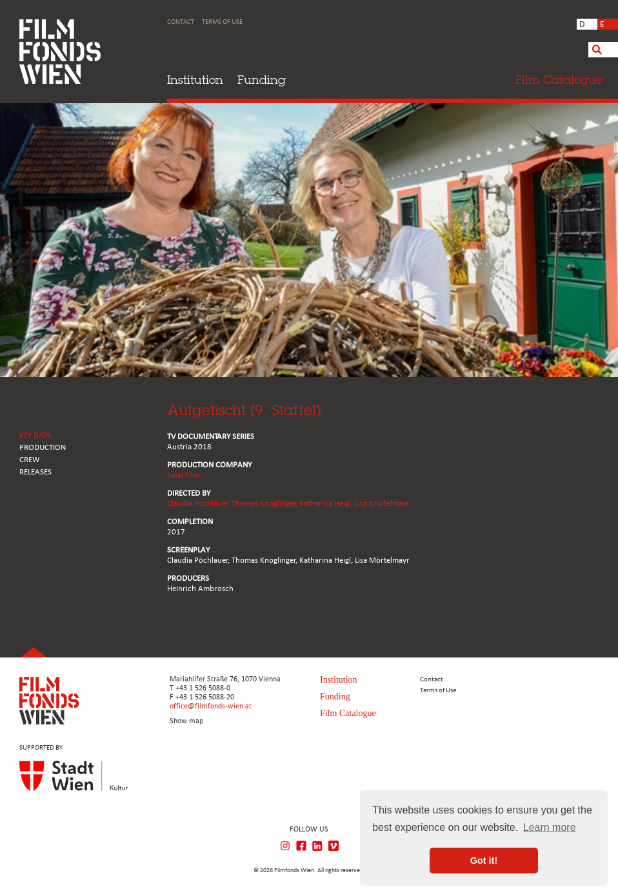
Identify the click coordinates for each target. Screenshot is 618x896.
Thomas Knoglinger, (265, 504)
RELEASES (35, 472)
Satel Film (183, 475)
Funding (261, 79)
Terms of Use (222, 22)
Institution (195, 79)
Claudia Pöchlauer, (199, 504)
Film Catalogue (348, 713)
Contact (180, 22)
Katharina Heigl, (327, 504)
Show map (186, 721)
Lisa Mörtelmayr (382, 504)
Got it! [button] (483, 860)
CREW (29, 460)
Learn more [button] (549, 827)
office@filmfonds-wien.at (211, 706)
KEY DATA (35, 435)
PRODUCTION (42, 447)
